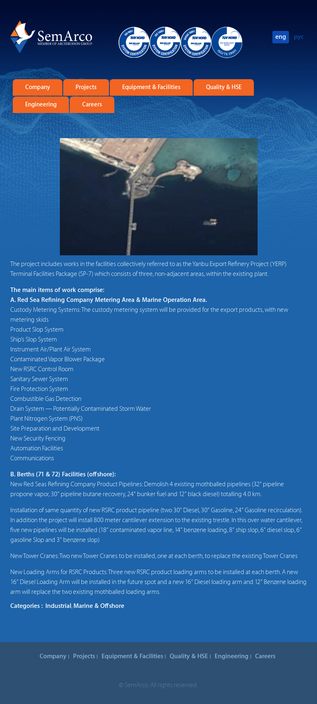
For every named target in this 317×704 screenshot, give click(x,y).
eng (280, 36)
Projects (86, 87)
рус (299, 36)
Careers (92, 104)
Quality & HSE (223, 87)
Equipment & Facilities (151, 87)
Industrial (58, 606)
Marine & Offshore (98, 606)
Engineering (41, 104)
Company (37, 87)
